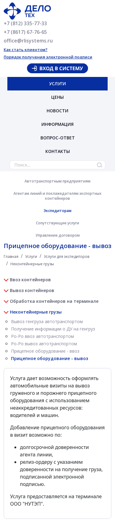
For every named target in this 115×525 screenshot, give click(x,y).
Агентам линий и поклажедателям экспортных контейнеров (57, 196)
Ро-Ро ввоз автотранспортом (42, 336)
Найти (99, 164)
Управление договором (58, 235)
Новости (57, 111)
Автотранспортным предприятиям (57, 181)
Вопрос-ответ (57, 138)
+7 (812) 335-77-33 (25, 23)
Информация (57, 124)
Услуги (57, 83)
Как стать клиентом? (26, 49)
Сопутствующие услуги (57, 223)
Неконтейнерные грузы (32, 264)
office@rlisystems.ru (28, 40)
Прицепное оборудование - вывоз (49, 358)
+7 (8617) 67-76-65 (25, 32)
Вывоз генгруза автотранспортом (47, 321)
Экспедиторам (57, 210)
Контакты (57, 151)
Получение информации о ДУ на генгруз (53, 329)
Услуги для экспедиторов (66, 256)
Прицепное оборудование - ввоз (45, 351)
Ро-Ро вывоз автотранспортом (44, 344)
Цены (57, 97)
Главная (11, 256)
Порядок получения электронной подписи (48, 57)
